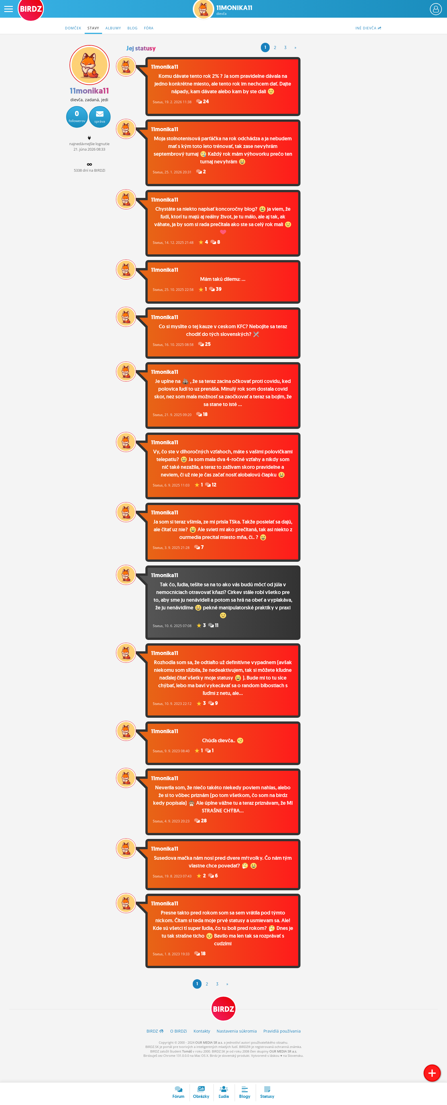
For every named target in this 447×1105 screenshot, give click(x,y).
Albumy (113, 28)
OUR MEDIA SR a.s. (209, 1064)
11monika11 (234, 10)
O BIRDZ (178, 1052)
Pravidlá (282, 1052)
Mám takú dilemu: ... (226, 281)
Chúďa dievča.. (226, 757)
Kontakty (202, 1052)
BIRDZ (224, 1030)
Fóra (149, 28)
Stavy (93, 28)
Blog (132, 28)
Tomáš (187, 1073)
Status (165, 101)
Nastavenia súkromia (237, 1052)
